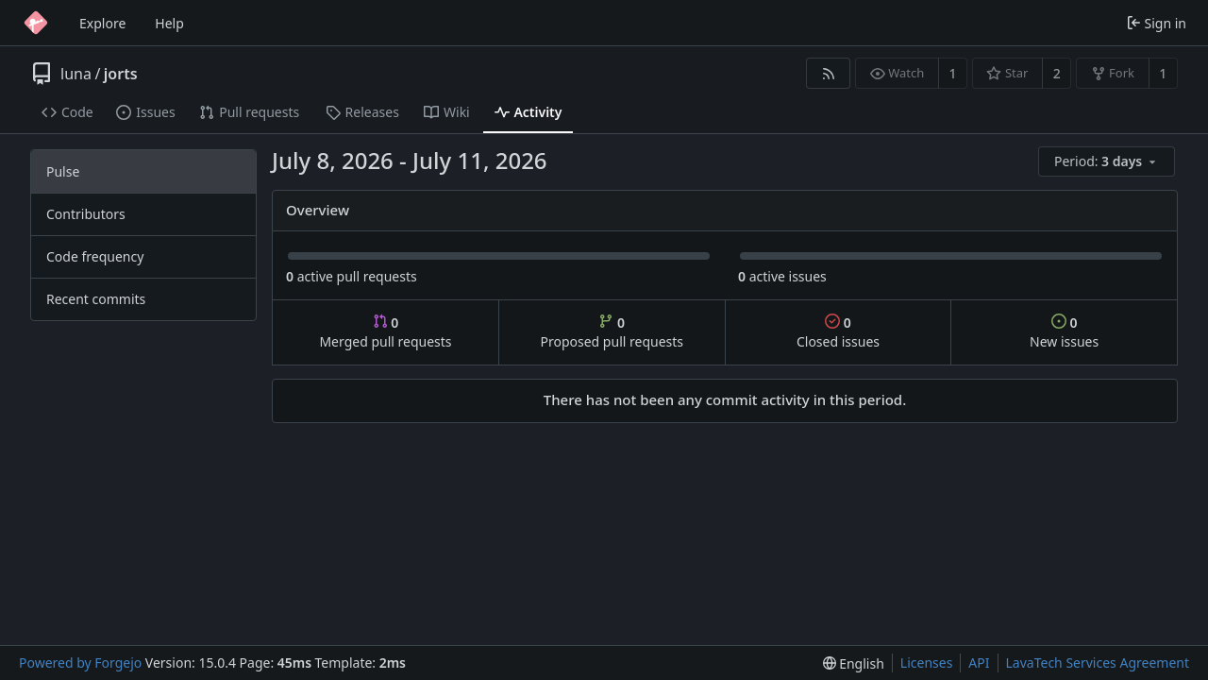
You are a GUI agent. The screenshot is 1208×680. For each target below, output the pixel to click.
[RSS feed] (828, 73)
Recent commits (95, 299)
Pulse (62, 171)
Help (169, 23)
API (978, 663)
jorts (121, 73)
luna (76, 73)
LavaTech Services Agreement (1097, 663)
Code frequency (94, 256)
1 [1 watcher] (953, 73)
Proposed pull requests (612, 332)
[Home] (35, 23)
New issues (1064, 332)
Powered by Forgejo (80, 663)
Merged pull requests (385, 332)
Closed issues (838, 332)
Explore (102, 23)
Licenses (926, 663)
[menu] (1108, 162)
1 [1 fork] (1162, 73)
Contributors (86, 214)
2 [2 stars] (1057, 73)
